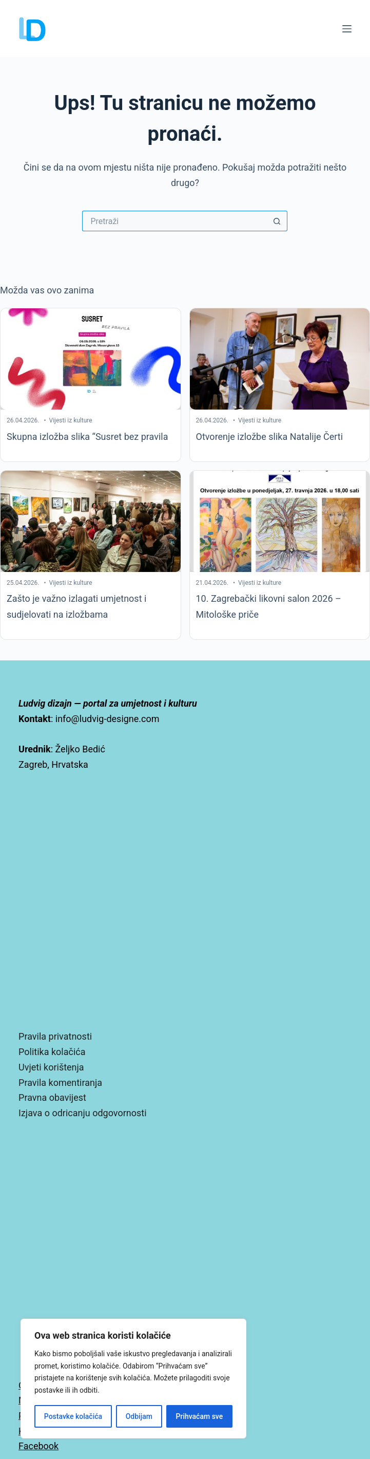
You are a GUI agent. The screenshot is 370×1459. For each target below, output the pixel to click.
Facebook (38, 1445)
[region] (133, 1378)
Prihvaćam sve (199, 1416)
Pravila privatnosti (55, 1036)
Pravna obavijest (52, 1097)
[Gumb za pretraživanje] (277, 221)
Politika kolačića (51, 1051)
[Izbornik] (347, 28)
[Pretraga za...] (174, 221)
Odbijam (139, 1416)
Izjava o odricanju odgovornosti (82, 1112)
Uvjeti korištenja (51, 1067)
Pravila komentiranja (60, 1082)
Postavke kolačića (73, 1416)
